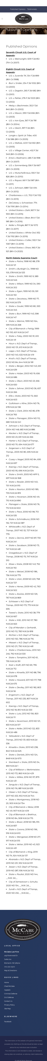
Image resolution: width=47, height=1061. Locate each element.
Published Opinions (17, 9)
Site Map (7, 1008)
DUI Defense (9, 997)
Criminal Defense (10, 993)
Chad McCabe (9, 986)
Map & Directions (10, 970)
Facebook (7, 1021)
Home (6, 982)
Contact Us (8, 1001)
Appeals (7, 990)
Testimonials (32, 9)
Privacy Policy (9, 1005)
